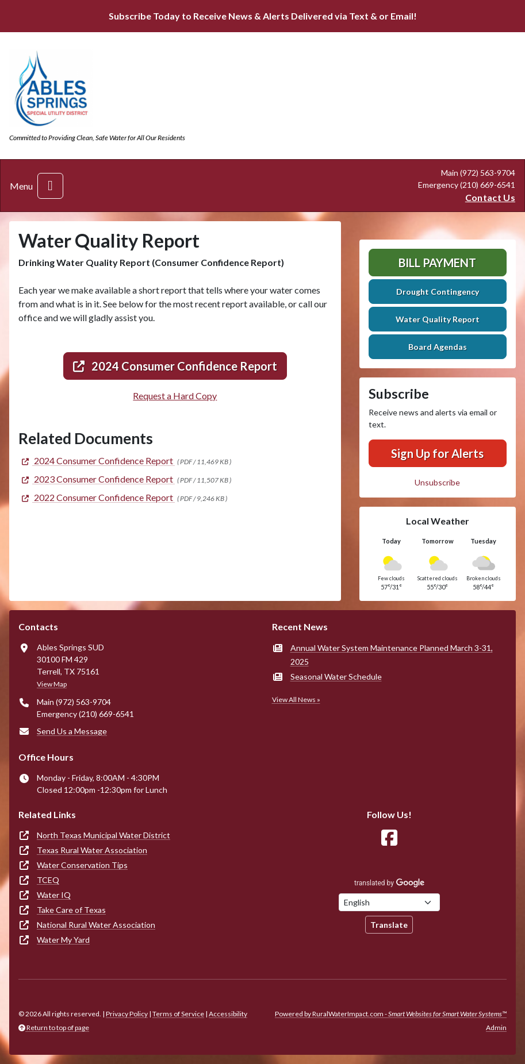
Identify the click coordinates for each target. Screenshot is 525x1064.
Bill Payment (437, 262)
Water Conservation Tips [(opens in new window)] (82, 865)
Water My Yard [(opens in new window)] (63, 940)
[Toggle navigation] (50, 186)
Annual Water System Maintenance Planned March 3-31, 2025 (391, 654)
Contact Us (490, 197)
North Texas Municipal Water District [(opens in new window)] (103, 835)
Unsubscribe (437, 482)
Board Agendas (437, 347)
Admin (496, 1027)
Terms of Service (178, 1013)
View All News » (296, 699)
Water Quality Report (438, 319)
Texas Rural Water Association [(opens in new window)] (92, 850)
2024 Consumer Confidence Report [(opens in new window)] (175, 366)
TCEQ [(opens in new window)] (48, 880)
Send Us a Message (72, 731)
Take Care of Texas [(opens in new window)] (71, 910)
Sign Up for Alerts (437, 453)
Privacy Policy (127, 1013)
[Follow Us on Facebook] (389, 837)
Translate (389, 925)
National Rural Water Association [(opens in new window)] (96, 925)
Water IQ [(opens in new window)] (54, 895)
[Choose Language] (389, 902)
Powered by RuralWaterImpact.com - (391, 1013)
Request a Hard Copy (175, 395)
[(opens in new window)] (96, 460)
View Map (52, 684)
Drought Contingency (437, 291)
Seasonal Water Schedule (336, 676)
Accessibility (228, 1013)
